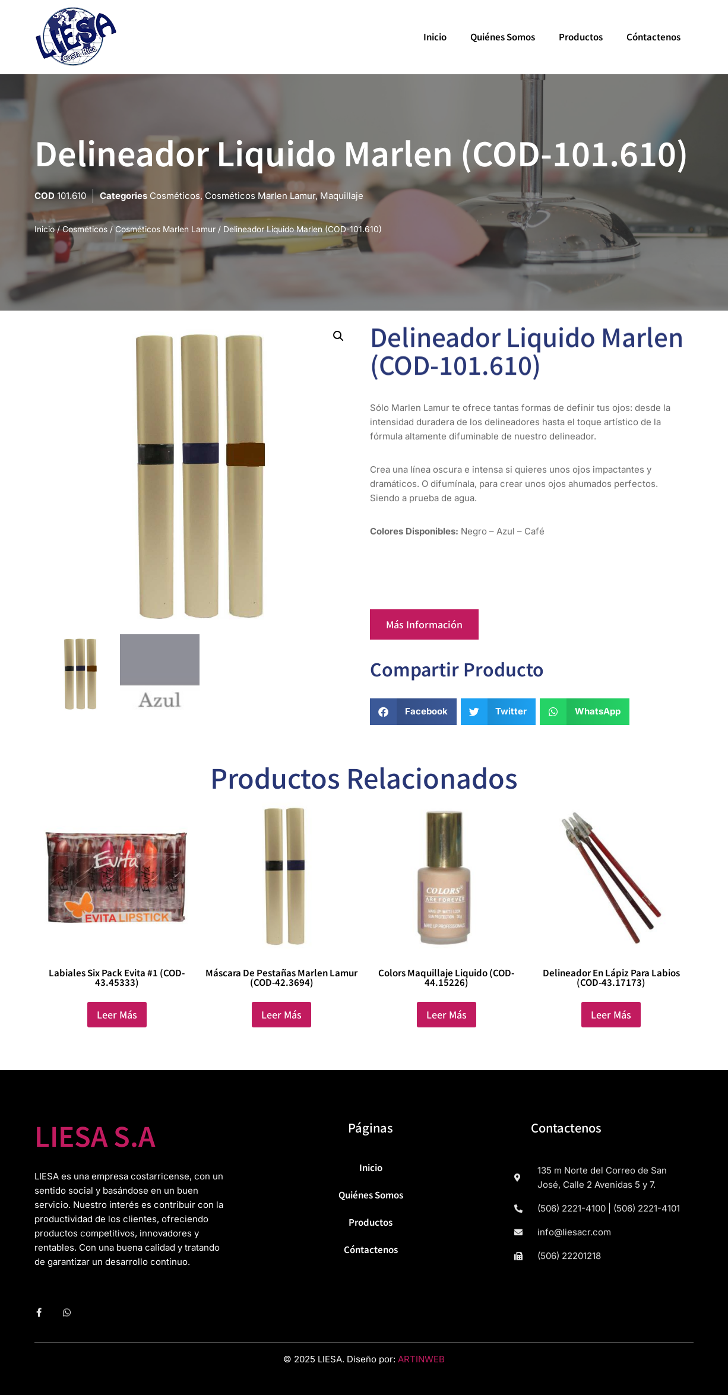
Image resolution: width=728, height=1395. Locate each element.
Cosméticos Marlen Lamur (260, 195)
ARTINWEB (421, 1359)
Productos (581, 36)
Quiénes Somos (502, 36)
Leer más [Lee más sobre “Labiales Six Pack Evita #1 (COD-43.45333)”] (117, 1014)
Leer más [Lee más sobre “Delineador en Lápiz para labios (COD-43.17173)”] (611, 1014)
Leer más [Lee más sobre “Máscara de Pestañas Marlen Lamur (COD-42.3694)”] (281, 1014)
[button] (338, 336)
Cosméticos (175, 195)
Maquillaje (341, 195)
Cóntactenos (653, 36)
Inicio (435, 36)
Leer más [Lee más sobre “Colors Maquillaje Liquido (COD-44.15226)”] (446, 1014)
